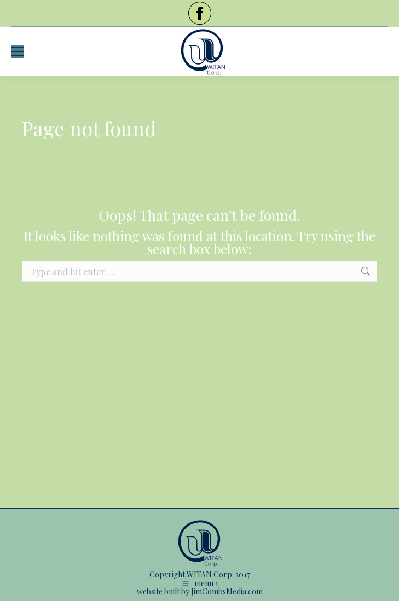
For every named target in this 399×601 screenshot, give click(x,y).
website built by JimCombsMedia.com (200, 591)
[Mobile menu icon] (17, 51)
